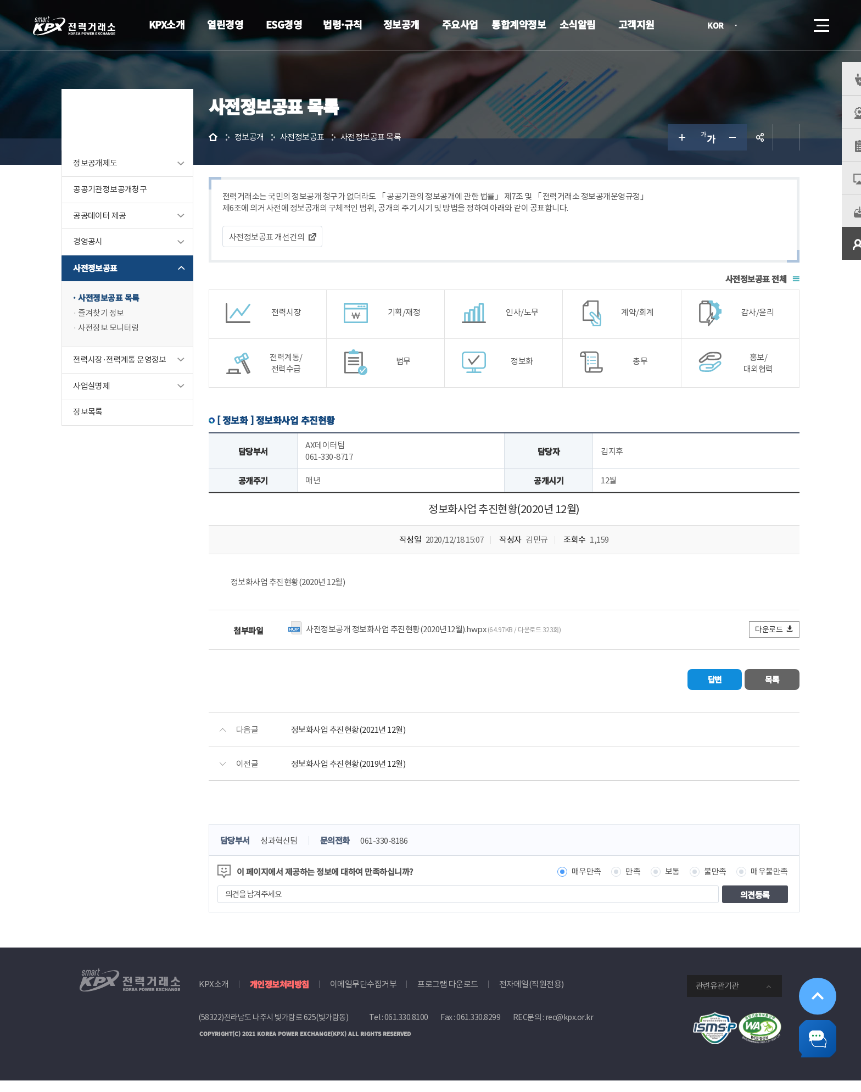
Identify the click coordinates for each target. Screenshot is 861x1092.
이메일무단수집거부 (363, 996)
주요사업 (460, 24)
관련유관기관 (717, 998)
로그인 (759, 25)
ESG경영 (284, 24)
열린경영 (225, 24)
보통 (654, 883)
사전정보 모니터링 (126, 343)
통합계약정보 (518, 24)
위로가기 (813, 984)
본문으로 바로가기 (0, 0)
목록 (749, 692)
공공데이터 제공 (117, 230)
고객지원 (636, 24)
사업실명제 (109, 402)
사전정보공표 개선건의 (291, 251)
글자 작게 (716, 151)
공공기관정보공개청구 (127, 204)
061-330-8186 (408, 853)
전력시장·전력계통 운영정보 (137, 375)
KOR (718, 26)
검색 (791, 25)
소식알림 (578, 24)
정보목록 (105, 428)
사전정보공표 (113, 283)
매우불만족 (752, 883)
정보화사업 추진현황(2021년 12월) (372, 742)
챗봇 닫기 (813, 1035)
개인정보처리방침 (279, 996)
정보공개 (401, 24)
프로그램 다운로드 (447, 996)
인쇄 (769, 151)
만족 (615, 883)
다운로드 (757, 643)
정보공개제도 (113, 177)
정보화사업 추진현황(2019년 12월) (372, 776)
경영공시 (105, 257)
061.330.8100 (406, 1029)
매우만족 (569, 883)
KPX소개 (167, 24)
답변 (680, 692)
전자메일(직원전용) (531, 996)
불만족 (698, 883)
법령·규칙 (342, 24)
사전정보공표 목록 (126, 313)
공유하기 (742, 151)
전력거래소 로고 (74, 26)
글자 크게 (663, 151)
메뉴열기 (820, 22)
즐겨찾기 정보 (119, 328)
